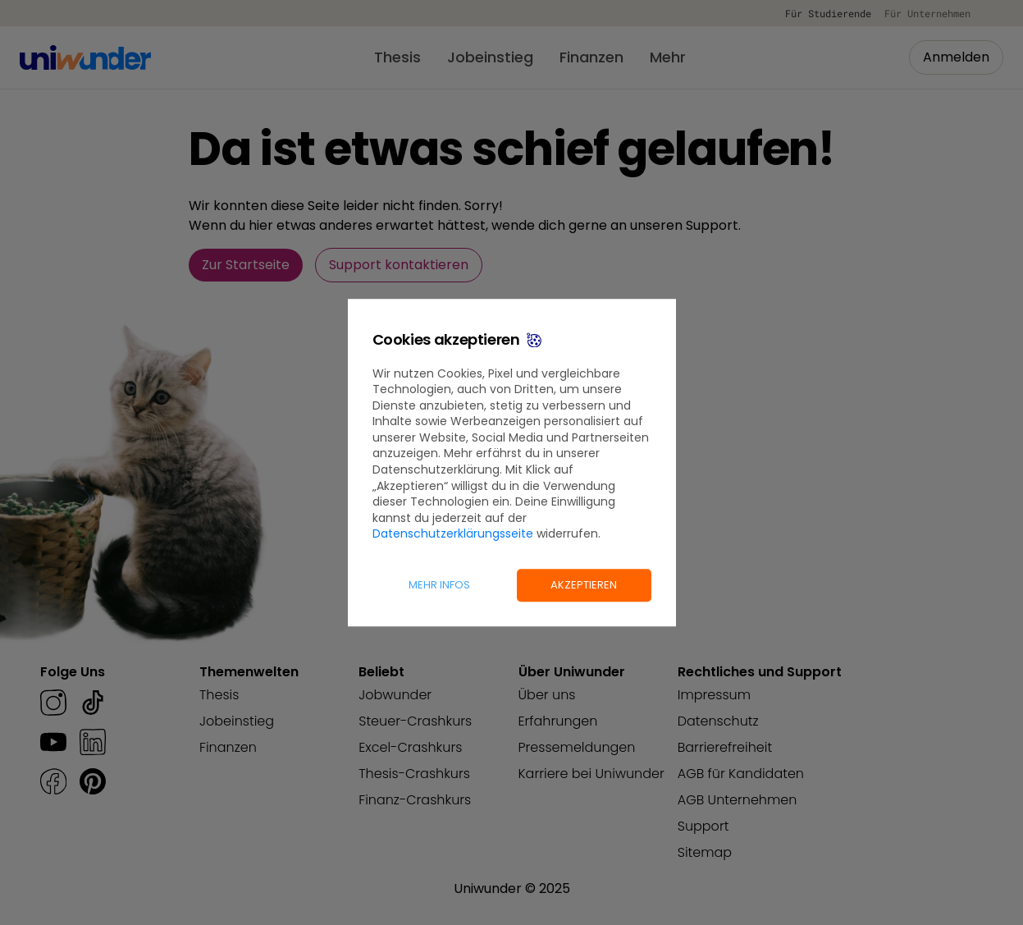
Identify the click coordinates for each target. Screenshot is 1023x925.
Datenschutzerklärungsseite (452, 534)
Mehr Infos (439, 585)
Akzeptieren (583, 585)
